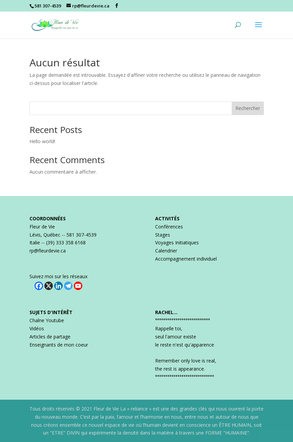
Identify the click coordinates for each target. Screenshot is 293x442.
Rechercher (247, 108)
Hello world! (42, 141)
